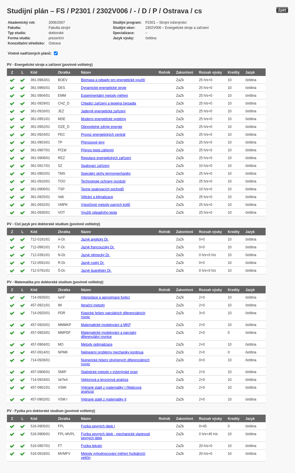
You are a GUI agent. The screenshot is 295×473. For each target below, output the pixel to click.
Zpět (282, 10)
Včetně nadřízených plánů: (30, 53)
